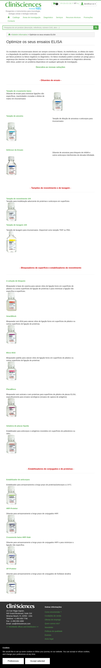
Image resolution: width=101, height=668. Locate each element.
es (67, 3)
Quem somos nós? (52, 624)
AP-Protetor (11, 569)
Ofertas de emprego (53, 620)
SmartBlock (11, 316)
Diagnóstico (48, 17)
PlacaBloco (11, 389)
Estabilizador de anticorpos (18, 480)
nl (78, 3)
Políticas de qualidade (53, 631)
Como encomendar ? (53, 612)
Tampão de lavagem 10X (16, 225)
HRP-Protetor (12, 508)
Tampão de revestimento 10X (18, 199)
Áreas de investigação (32, 17)
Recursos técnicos (73, 17)
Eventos (48, 635)
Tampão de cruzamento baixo (18, 91)
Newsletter (49, 627)
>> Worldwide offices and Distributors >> (22, 627)
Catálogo (16, 17)
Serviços (59, 17)
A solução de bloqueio (15, 281)
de (70, 3)
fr (61, 3)
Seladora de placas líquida (17, 426)
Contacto (11, 21)
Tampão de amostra (14, 116)
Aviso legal (49, 639)
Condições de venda (53, 616)
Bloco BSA (11, 353)
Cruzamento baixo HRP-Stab (18, 537)
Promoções (88, 17)
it (73, 3)
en (64, 3)
